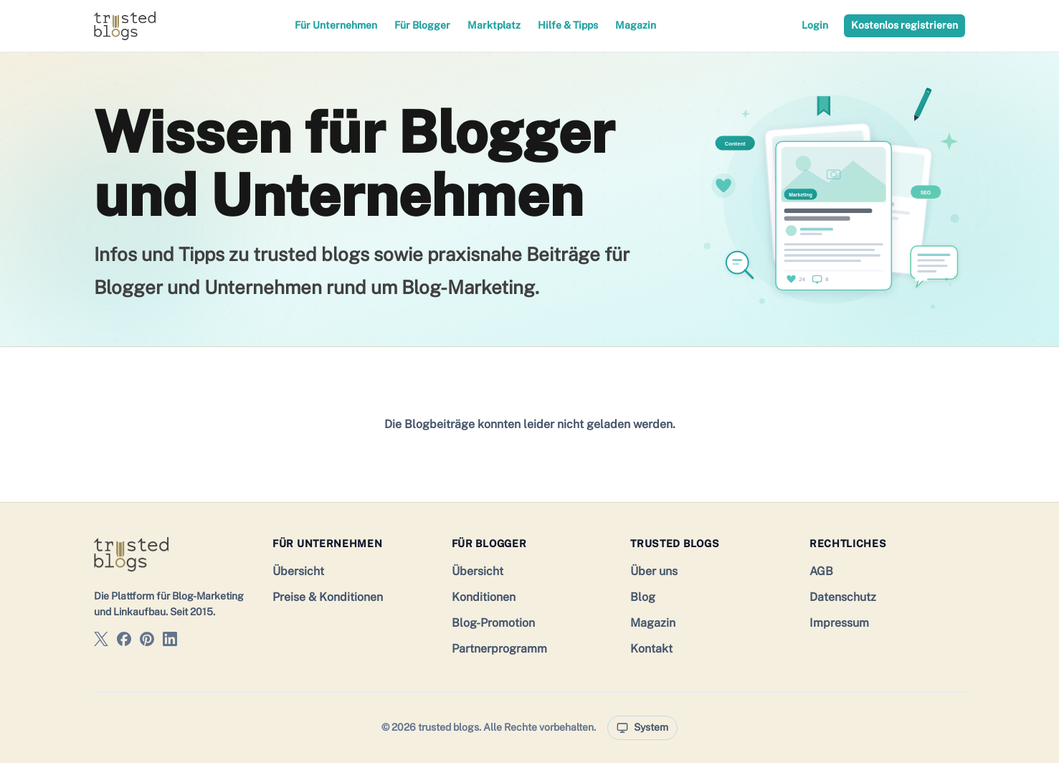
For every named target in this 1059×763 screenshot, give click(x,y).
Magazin (635, 25)
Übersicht (298, 571)
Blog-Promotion (493, 623)
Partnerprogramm (499, 648)
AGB (821, 571)
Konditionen (484, 597)
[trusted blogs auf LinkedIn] (170, 641)
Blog (642, 597)
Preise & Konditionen (327, 597)
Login (815, 25)
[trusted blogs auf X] (101, 641)
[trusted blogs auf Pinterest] (147, 641)
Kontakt (651, 648)
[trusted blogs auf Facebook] (124, 641)
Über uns (654, 571)
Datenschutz (842, 597)
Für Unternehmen (336, 25)
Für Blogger (422, 25)
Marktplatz (494, 25)
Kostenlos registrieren (904, 25)
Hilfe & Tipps (568, 25)
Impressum (839, 623)
